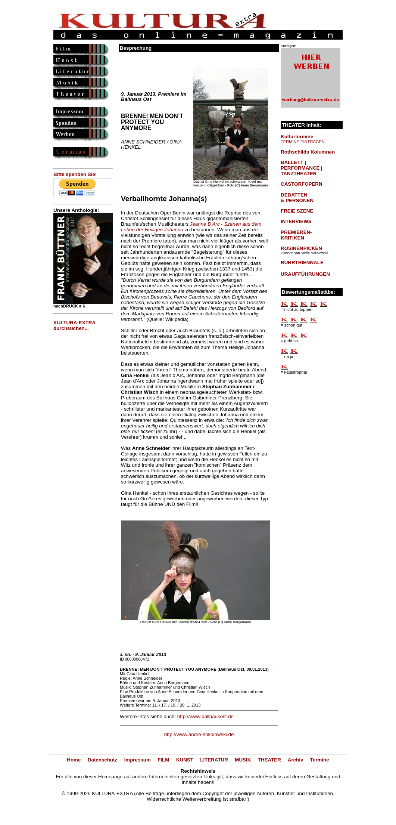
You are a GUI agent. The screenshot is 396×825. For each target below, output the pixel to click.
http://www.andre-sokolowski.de (199, 734)
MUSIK (243, 760)
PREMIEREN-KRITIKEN (296, 235)
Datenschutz (102, 760)
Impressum (137, 760)
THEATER (269, 760)
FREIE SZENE (297, 211)
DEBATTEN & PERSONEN (297, 197)
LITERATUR (214, 760)
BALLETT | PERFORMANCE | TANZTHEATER (301, 168)
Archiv (295, 760)
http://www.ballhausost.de (205, 716)
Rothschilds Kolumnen (308, 152)
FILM (163, 760)
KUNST (184, 760)
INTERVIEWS (296, 221)
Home (74, 760)
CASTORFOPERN (301, 184)
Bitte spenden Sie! (75, 174)
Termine (319, 760)
